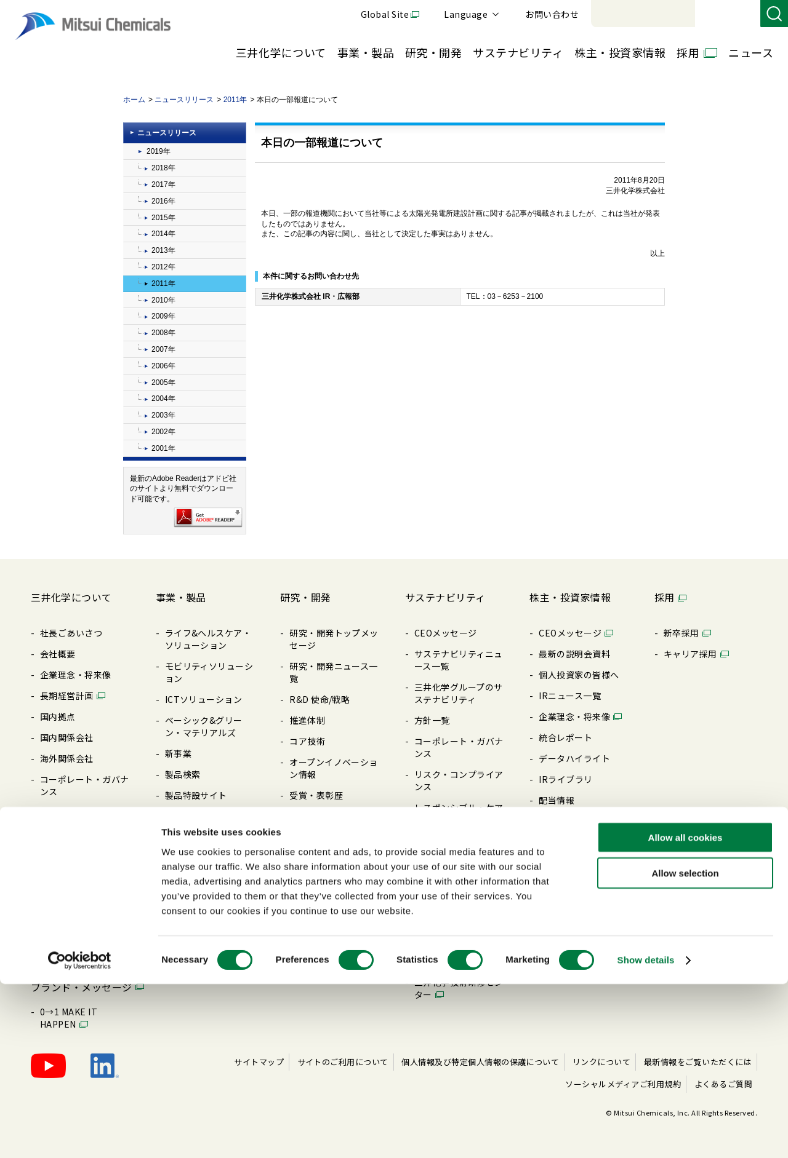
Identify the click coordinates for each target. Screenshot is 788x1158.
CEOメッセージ (445, 633)
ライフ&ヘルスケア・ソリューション (208, 639)
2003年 (163, 415)
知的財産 (307, 837)
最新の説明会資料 (574, 654)
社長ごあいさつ (71, 633)
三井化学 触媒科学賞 (330, 816)
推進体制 (307, 720)
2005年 (163, 382)
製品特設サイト (196, 795)
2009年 (163, 316)
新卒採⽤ (681, 633)
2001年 (163, 448)
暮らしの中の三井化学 (334, 858)
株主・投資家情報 (619, 52)
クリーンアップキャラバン (458, 955)
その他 (427, 895)
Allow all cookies (685, 1010)
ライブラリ (62, 854)
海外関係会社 (67, 758)
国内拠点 (58, 716)
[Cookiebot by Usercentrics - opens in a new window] (80, 1134)
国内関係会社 (67, 737)
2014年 (163, 233)
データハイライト (574, 758)
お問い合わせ (721, 14)
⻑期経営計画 (67, 695)
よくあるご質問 (570, 959)
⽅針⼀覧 (58, 812)
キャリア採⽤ (690, 654)
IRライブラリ (565, 779)
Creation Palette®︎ (79, 908)
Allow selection (684, 1047)
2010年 (163, 300)
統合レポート (565, 737)
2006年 (163, 366)
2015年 (163, 217)
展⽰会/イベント (198, 837)
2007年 (163, 349)
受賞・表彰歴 (316, 795)
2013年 (163, 250)
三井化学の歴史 (71, 929)
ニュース (750, 52)
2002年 (163, 431)
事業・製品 (365, 52)
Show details (646, 1133)
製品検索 (183, 774)
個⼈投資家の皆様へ (579, 674)
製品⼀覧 (183, 816)
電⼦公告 (556, 842)
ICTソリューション (204, 699)
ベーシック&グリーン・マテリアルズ (204, 726)
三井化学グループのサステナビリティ (458, 693)
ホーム (134, 99)
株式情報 (556, 821)
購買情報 (58, 833)
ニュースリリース (184, 99)
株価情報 (556, 863)
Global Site (554, 14)
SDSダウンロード (200, 858)
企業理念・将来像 (75, 674)
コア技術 (307, 741)
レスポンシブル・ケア (459, 807)
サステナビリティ (518, 52)
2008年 (163, 332)
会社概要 (58, 654)
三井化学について (281, 52)
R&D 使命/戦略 (319, 699)
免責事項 (556, 938)
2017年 (163, 184)
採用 (688, 52)
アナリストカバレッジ (583, 884)
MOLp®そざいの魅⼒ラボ (86, 956)
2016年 (163, 201)
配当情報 (556, 800)
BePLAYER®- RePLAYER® (441, 922)
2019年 (159, 151)
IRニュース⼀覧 (570, 695)
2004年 (163, 398)
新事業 (178, 753)
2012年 (163, 267)
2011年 (235, 99)
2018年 (163, 168)
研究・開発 (433, 52)
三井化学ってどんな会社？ (84, 881)
